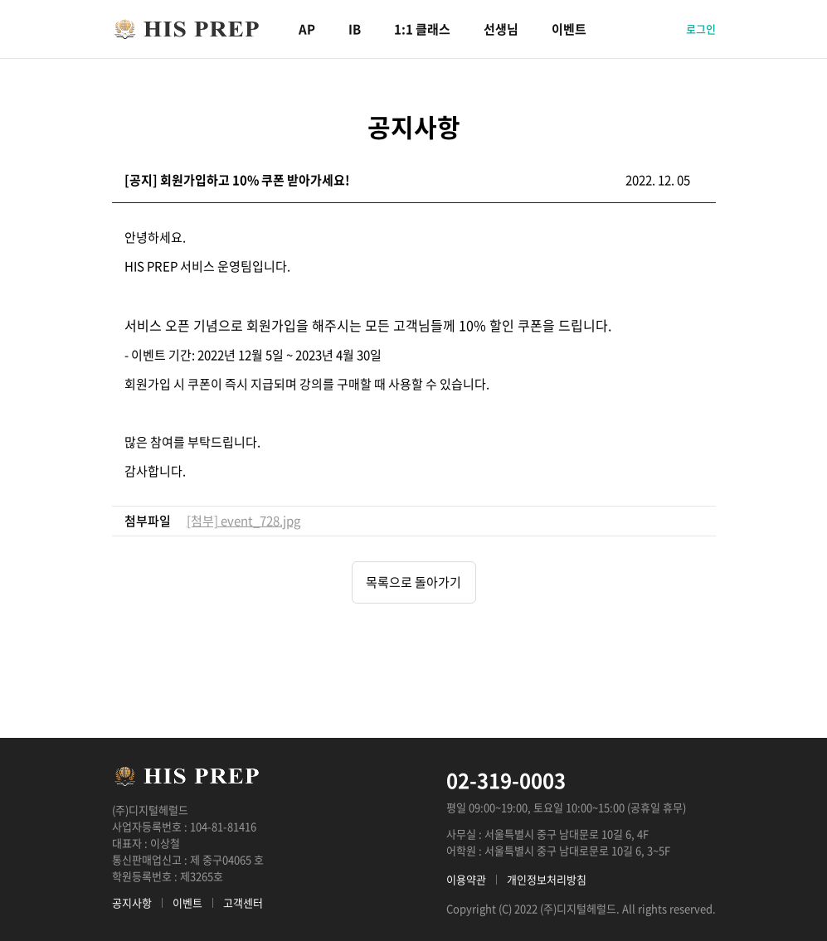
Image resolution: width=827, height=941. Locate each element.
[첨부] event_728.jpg (243, 521)
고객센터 (243, 902)
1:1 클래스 (422, 29)
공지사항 (132, 902)
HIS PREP (186, 29)
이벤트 (569, 29)
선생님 (501, 29)
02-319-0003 (506, 780)
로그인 (701, 28)
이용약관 (466, 879)
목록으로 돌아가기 (413, 582)
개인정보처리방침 (546, 879)
